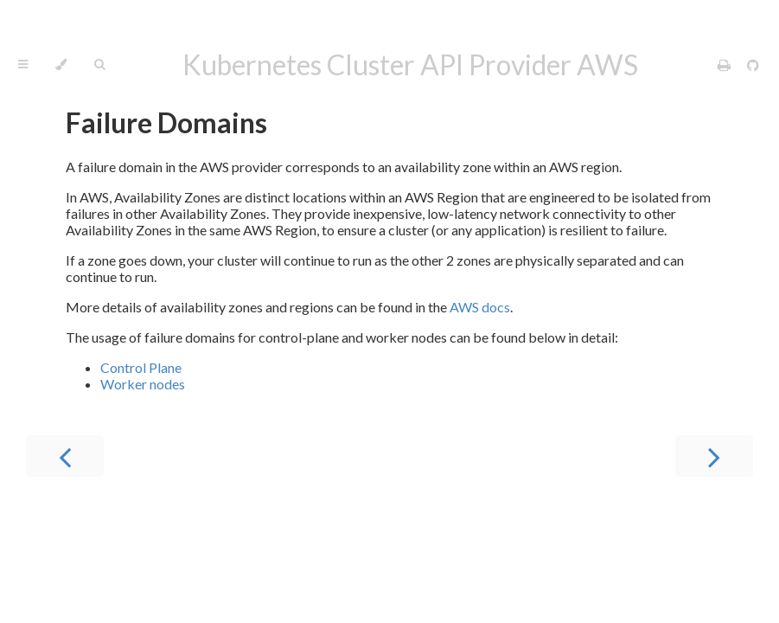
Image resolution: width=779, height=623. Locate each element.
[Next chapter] (714, 456)
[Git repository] (753, 64)
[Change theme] (61, 65)
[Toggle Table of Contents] (23, 65)
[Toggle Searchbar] (99, 65)
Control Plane (141, 367)
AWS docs (480, 307)
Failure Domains (166, 122)
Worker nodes (142, 384)
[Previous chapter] (65, 456)
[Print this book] (725, 64)
